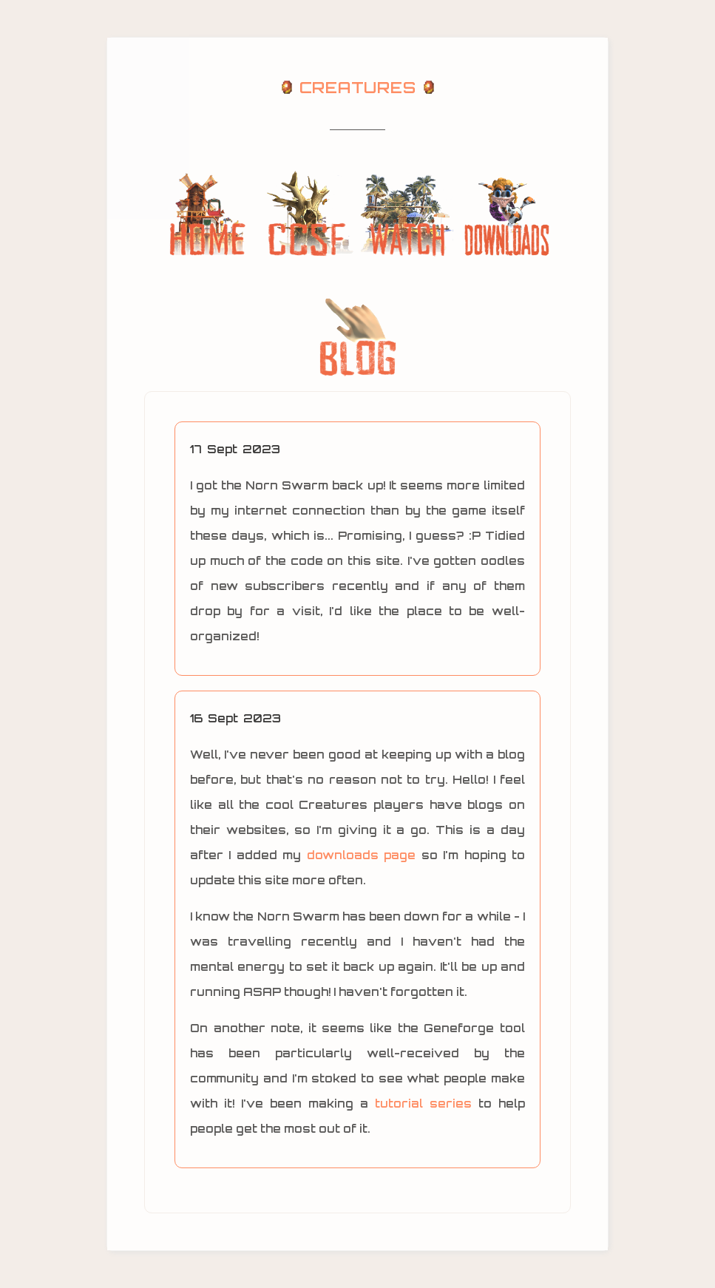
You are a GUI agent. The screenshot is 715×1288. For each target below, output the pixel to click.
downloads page (361, 855)
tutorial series (423, 1104)
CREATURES (357, 87)
